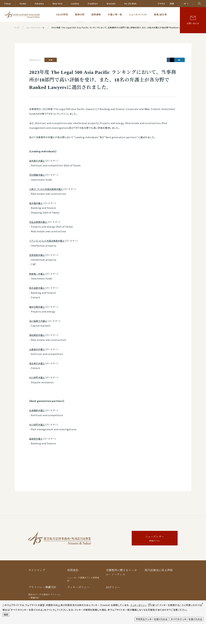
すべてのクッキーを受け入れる (186, 619)
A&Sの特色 (78, 14)
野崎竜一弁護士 (37, 273)
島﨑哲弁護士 (36, 437)
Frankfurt (93, 3)
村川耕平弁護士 (37, 376)
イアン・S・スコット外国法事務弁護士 (48, 240)
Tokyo (7, 3)
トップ (17, 27)
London (75, 3)
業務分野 (93, 14)
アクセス (161, 3)
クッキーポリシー (78, 586)
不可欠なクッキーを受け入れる (152, 619)
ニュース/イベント (143, 14)
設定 (6, 614)
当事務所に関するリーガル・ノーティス (121, 571)
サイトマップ (36, 569)
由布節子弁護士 (37, 160)
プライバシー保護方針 (42, 586)
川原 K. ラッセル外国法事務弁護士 (47, 189)
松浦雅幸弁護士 (37, 409)
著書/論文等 (163, 14)
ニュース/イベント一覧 (36, 27)
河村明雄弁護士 (37, 174)
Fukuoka (39, 3)
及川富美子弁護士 (38, 320)
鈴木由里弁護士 (37, 287)
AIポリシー (113, 586)
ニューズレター (155, 537)
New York (57, 3)
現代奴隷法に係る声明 (159, 569)
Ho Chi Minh (130, 3)
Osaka (23, 3)
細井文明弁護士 (37, 306)
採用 (172, 3)
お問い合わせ (193, 23)
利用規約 (72, 569)
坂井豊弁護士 (36, 203)
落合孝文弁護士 (37, 362)
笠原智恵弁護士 (37, 254)
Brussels (111, 3)
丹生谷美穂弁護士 (38, 221)
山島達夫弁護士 (37, 348)
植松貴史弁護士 (37, 334)
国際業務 (107, 14)
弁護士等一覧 (123, 14)
